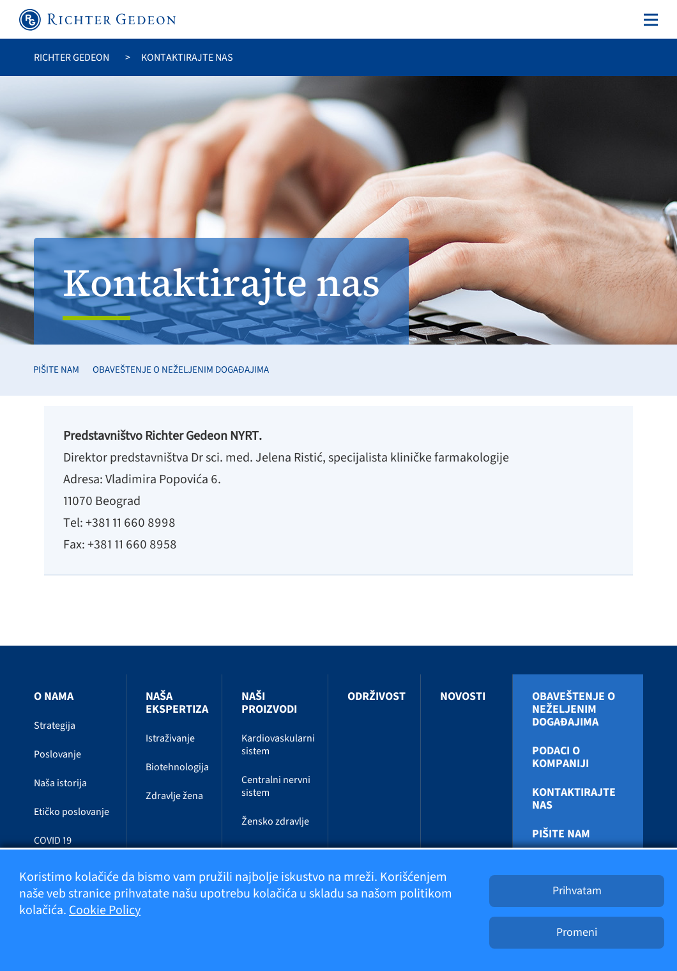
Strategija (54, 726)
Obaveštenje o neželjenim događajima (181, 370)
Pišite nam (56, 370)
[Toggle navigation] (648, 19)
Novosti (462, 696)
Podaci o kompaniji (560, 757)
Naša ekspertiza (177, 702)
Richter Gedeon (71, 57)
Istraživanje (170, 738)
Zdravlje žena (174, 796)
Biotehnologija (177, 767)
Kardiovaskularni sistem (278, 744)
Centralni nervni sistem (275, 786)
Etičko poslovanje (71, 812)
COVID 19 (53, 841)
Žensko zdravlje (275, 821)
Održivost (376, 696)
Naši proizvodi (269, 702)
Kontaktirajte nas (574, 799)
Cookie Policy (105, 910)
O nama (53, 696)
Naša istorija (60, 783)
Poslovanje (57, 754)
